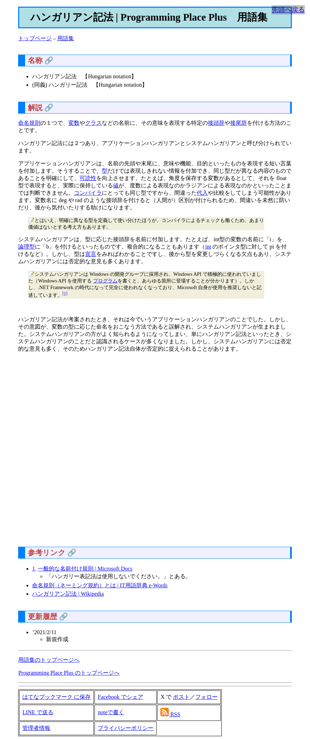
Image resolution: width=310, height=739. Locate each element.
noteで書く (111, 712)
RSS (175, 714)
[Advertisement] (155, 452)
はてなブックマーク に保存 (56, 697)
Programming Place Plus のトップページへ (68, 673)
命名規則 (29, 123)
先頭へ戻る (288, 9)
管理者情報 (36, 728)
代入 (202, 193)
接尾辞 (238, 123)
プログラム (105, 281)
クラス (93, 123)
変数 (74, 123)
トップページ (35, 38)
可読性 (88, 178)
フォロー (206, 697)
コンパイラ (88, 193)
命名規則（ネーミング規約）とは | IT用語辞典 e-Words (99, 585)
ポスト (181, 697)
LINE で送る (37, 712)
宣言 (90, 254)
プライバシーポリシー (125, 728)
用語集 (65, 38)
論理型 (26, 247)
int (208, 247)
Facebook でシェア (120, 697)
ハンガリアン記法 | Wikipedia (68, 594)
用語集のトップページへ (49, 660)
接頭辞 (216, 123)
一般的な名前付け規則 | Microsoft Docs (85, 569)
